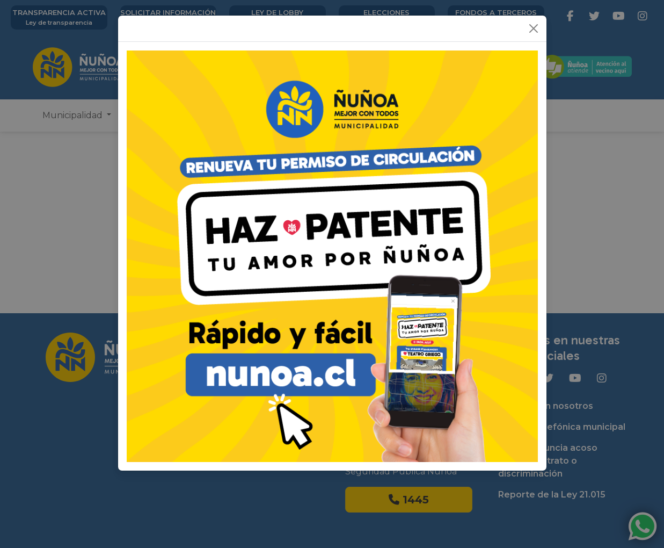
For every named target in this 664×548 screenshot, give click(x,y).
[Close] (533, 28)
